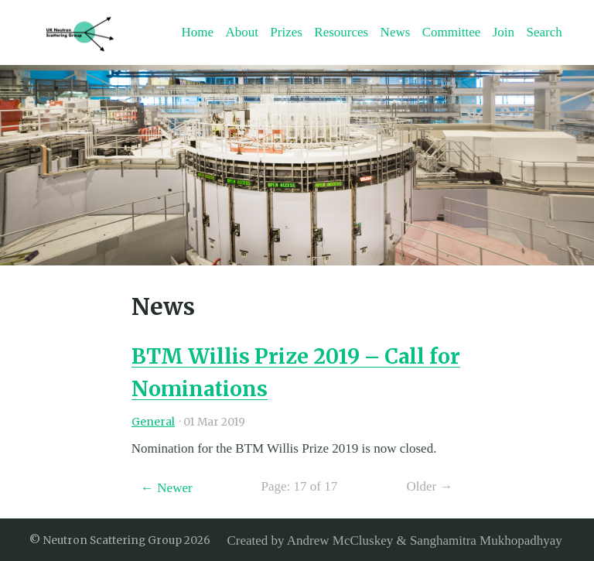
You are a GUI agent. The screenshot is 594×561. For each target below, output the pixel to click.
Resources (341, 32)
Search (544, 32)
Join (503, 32)
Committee (451, 32)
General (153, 422)
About (241, 32)
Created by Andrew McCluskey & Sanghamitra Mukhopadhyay (394, 539)
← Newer (167, 488)
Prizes (286, 32)
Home (197, 32)
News (396, 32)
